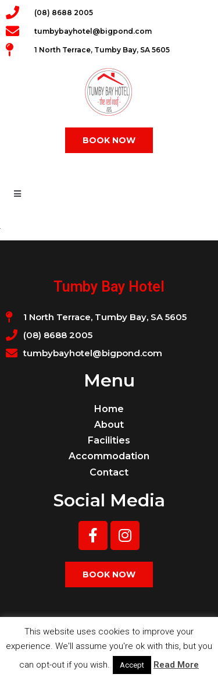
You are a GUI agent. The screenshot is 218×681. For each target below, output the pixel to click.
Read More (176, 664)
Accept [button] (132, 665)
